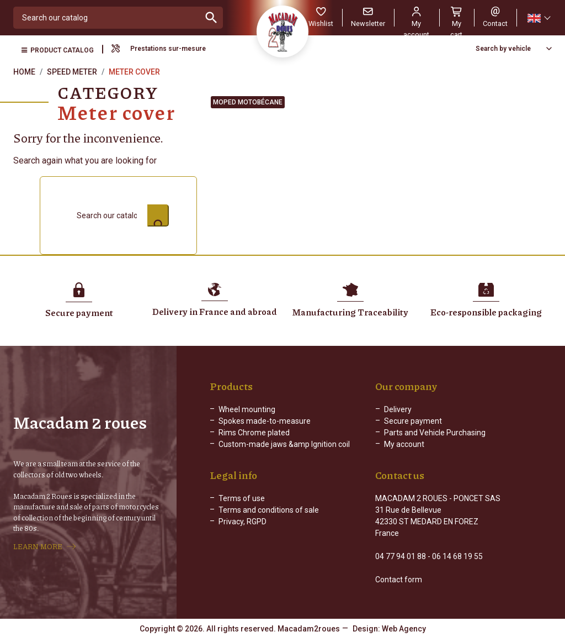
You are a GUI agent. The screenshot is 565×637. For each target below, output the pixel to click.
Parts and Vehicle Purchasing (435, 432)
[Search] (106, 18)
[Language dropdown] (538, 18)
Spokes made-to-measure (264, 421)
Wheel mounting (246, 409)
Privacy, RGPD (242, 521)
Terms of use (241, 498)
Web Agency (404, 628)
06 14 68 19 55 (457, 556)
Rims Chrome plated (254, 432)
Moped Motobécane (247, 102)
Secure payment (413, 421)
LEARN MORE (37, 546)
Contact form (398, 579)
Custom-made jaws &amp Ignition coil (284, 444)
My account (404, 444)
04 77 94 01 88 (400, 556)
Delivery (398, 409)
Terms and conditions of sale (268, 510)
